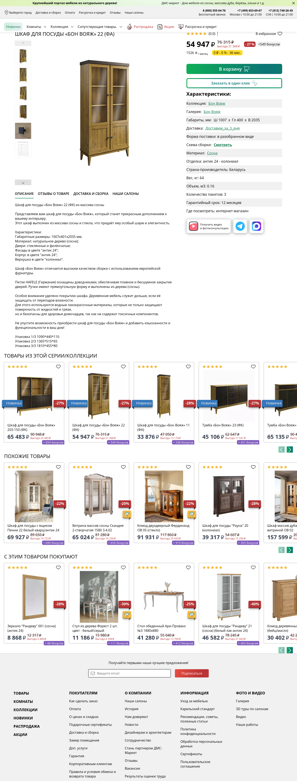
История (131, 740)
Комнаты (34, 45)
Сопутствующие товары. (97, 45)
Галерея (242, 733)
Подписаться (192, 705)
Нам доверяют (136, 748)
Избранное (268, 31)
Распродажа (139, 45)
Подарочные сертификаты (90, 756)
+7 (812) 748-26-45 (281, 10)
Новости (131, 756)
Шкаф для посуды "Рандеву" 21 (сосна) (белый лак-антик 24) (227, 660)
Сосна (212, 184)
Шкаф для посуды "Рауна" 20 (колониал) (225, 559)
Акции (165, 45)
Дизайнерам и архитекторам (148, 764)
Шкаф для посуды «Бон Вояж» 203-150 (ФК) (31, 459)
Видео (241, 748)
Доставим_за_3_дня (222, 159)
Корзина (287, 31)
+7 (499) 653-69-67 (249, 10)
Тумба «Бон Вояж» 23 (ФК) (223, 457)
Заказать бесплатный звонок (274, 45)
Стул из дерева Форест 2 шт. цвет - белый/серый (95, 660)
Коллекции (59, 45)
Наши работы (247, 756)
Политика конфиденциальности (198, 763)
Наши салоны (134, 12)
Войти (251, 31)
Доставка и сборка (48, 12)
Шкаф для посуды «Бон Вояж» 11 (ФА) (163, 459)
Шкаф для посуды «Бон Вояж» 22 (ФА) (98, 459)
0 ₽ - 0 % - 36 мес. (227, 84)
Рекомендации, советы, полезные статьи (199, 750)
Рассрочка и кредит (92, 12)
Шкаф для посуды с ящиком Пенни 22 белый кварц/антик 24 (33, 559)
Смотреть (223, 176)
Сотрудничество (138, 772)
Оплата (70, 12)
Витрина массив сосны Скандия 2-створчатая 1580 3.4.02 (98, 559)
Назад (15, 54)
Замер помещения (84, 772)
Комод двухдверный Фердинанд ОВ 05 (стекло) (163, 559)
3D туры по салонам (252, 740)
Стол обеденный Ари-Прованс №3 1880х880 (161, 660)
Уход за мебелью (194, 733)
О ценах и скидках (83, 748)
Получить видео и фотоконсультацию (209, 258)
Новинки (13, 45)
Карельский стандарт (197, 740)
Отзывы (115, 12)
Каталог (57, 31)
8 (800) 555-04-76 (214, 10)
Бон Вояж (217, 135)
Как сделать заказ (83, 733)
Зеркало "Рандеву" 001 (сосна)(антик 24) (31, 660)
